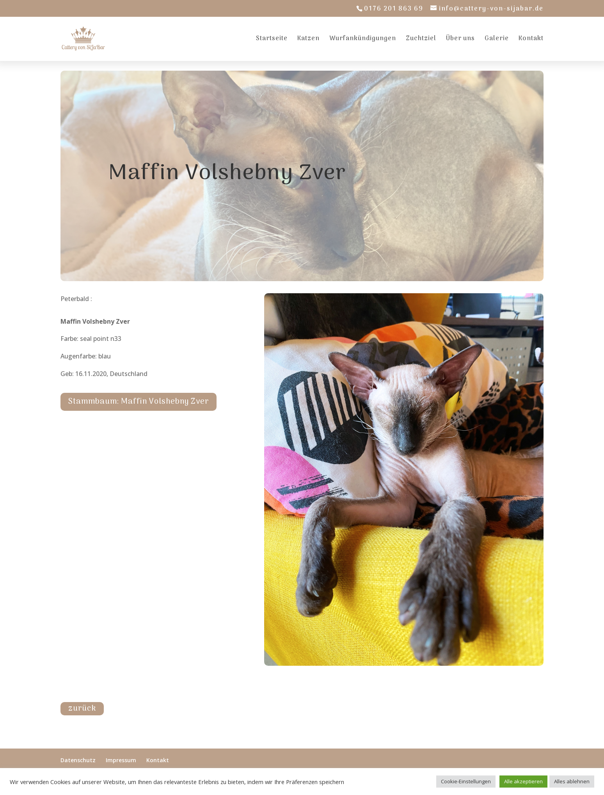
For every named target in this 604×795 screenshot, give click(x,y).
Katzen (308, 40)
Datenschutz (78, 760)
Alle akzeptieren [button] (523, 781)
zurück (82, 708)
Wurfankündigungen (362, 40)
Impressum (121, 760)
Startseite (272, 40)
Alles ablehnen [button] (572, 781)
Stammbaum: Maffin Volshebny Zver (138, 402)
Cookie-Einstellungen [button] (466, 781)
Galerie (497, 40)
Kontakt (531, 40)
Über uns (460, 40)
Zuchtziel (421, 40)
